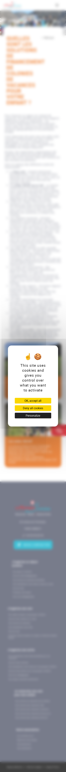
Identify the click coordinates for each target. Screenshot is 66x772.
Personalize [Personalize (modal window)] (33, 415)
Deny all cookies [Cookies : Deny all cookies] (33, 408)
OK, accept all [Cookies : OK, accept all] (32, 401)
